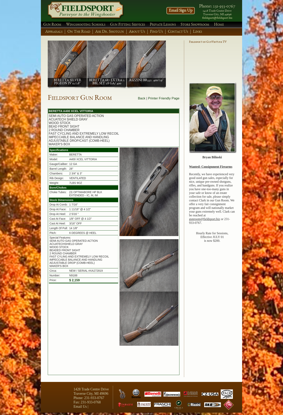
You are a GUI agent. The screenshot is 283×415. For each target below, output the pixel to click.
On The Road (78, 32)
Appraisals (53, 32)
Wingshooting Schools (85, 25)
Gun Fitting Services (127, 25)
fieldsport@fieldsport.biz (217, 18)
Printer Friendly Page (163, 98)
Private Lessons (163, 25)
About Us (137, 32)
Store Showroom (195, 25)
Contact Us (178, 32)
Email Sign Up (180, 10)
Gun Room (52, 25)
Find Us (156, 32)
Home (219, 25)
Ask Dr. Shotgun (109, 32)
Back (141, 98)
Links (197, 32)
